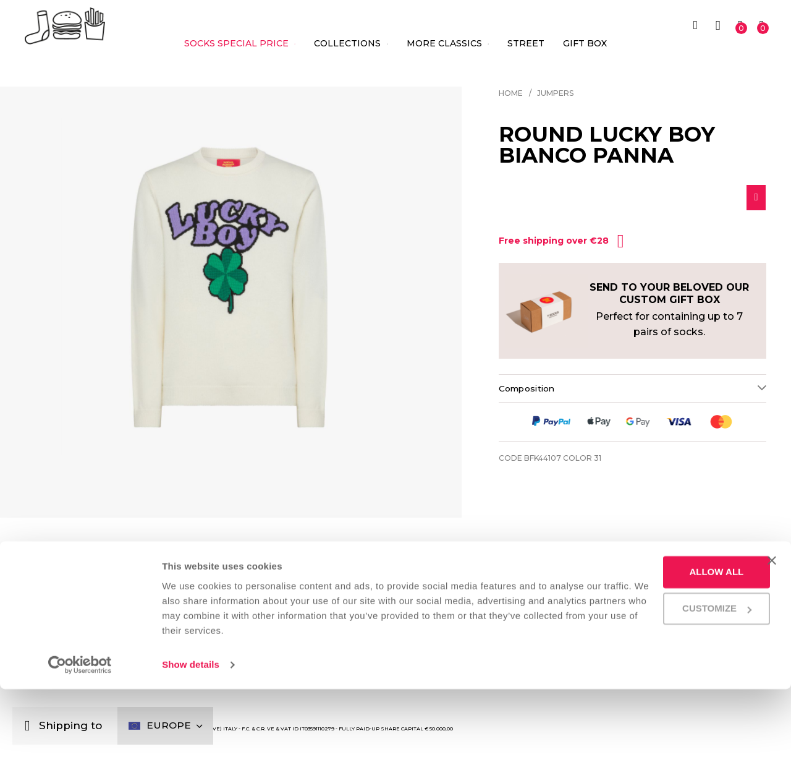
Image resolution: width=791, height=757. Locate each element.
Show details (190, 732)
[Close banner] (772, 628)
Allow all (665, 640)
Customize (665, 676)
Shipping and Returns (644, 590)
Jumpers (555, 93)
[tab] (632, 392)
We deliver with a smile (459, 590)
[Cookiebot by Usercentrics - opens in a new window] (80, 733)
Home (511, 93)
